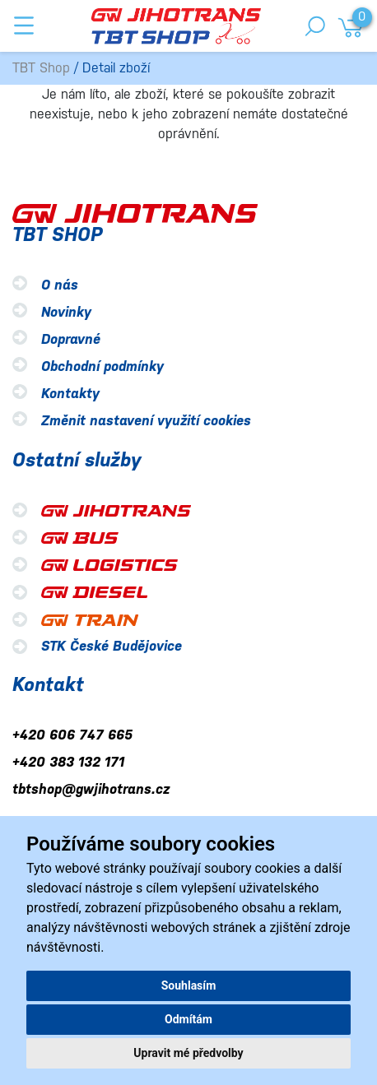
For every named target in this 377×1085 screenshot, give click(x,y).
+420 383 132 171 (68, 762)
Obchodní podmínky (102, 366)
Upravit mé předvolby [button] (188, 1052)
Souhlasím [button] (188, 985)
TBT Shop (41, 68)
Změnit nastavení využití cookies (146, 421)
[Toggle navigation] (24, 25)
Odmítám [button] (188, 1019)
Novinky (66, 312)
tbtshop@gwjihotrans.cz (91, 789)
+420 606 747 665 (72, 735)
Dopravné (70, 339)
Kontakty (70, 393)
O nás (59, 285)
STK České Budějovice (111, 646)
